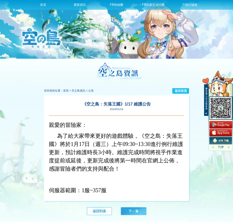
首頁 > (67, 90)
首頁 (43, 4)
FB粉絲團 (116, 4)
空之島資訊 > (80, 90)
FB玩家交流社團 (153, 4)
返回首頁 (181, 90)
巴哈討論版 (190, 4)
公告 (91, 90)
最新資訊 (80, 4)
